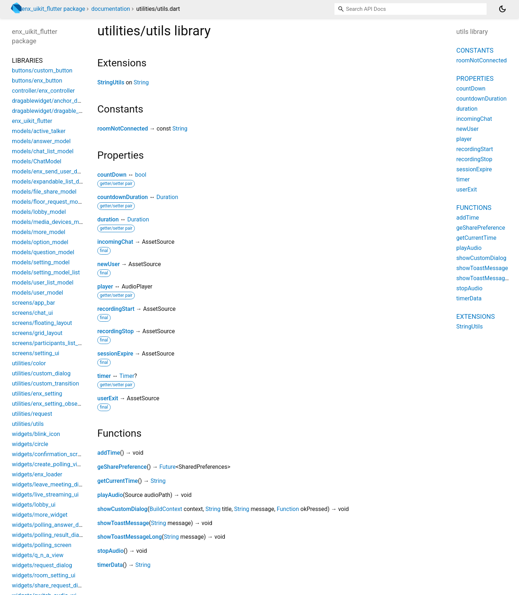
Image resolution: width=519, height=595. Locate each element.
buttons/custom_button (42, 70)
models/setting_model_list (46, 272)
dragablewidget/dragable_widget (54, 110)
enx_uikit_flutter (32, 121)
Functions (473, 207)
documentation (110, 8)
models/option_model (40, 242)
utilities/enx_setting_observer (49, 403)
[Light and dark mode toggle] (502, 9)
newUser (108, 264)
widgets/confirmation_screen (49, 454)
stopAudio (110, 550)
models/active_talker (39, 131)
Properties (474, 78)
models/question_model (43, 252)
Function (288, 509)
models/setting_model (41, 262)
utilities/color (29, 363)
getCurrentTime (117, 480)
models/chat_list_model (43, 151)
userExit (107, 398)
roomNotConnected (122, 128)
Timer (126, 376)
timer (104, 376)
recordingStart (115, 308)
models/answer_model (41, 141)
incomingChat (115, 241)
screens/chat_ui (32, 312)
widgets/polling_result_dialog (49, 535)
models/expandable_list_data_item (56, 181)
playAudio (110, 495)
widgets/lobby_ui (34, 504)
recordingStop (115, 331)
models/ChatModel (36, 161)
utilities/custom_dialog (41, 373)
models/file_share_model (44, 191)
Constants (474, 50)
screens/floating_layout (42, 322)
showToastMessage (123, 523)
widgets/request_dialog (42, 565)
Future (167, 466)
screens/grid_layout (37, 333)
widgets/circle (30, 444)
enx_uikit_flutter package (53, 8)
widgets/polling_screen (41, 545)
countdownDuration (122, 197)
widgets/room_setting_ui (43, 575)
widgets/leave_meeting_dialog (51, 484)
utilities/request (32, 413)
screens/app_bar (33, 302)
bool (140, 174)
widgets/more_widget (39, 514)
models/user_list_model (43, 282)
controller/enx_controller (43, 90)
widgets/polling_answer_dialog (51, 524)
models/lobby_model (39, 211)
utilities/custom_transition (45, 383)
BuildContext (166, 509)
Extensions (475, 316)
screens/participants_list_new (50, 343)
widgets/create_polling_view (48, 464)
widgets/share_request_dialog (50, 585)
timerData (110, 564)
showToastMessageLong (129, 536)
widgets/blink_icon (36, 434)
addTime (108, 452)
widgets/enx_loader (37, 474)
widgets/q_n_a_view (37, 555)
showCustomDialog (122, 509)
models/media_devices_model (51, 222)
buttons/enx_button (37, 80)
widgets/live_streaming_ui (45, 494)
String (141, 82)
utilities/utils (28, 423)
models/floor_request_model (49, 201)
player (105, 286)
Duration (167, 197)
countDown (112, 174)
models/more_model (38, 232)
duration (108, 219)
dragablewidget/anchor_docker (52, 100)
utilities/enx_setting (37, 393)
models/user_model (37, 292)
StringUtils (110, 82)
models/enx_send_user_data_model (58, 171)
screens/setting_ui (35, 353)
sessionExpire (115, 353)
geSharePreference (122, 466)
